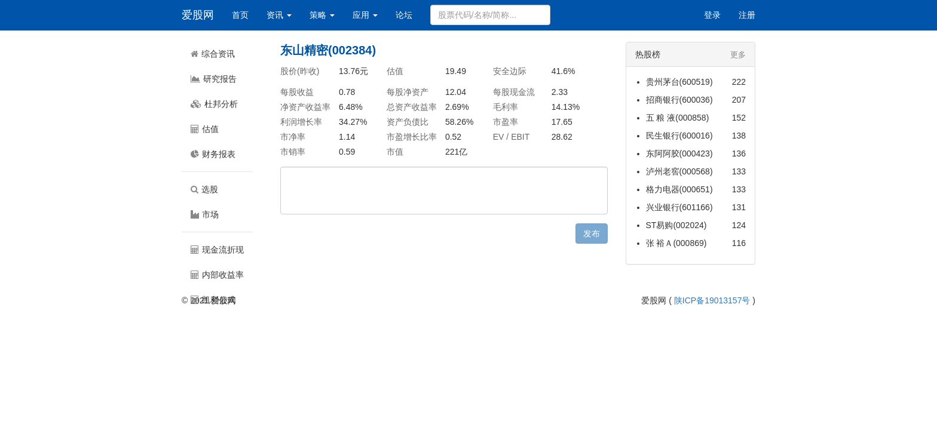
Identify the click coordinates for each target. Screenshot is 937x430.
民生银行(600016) (679, 135)
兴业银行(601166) (679, 207)
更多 (738, 54)
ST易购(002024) (676, 225)
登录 (712, 15)
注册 (747, 15)
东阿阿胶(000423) (679, 153)
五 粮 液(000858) (677, 117)
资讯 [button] (279, 15)
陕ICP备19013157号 (712, 300)
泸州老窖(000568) (679, 171)
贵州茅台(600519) (679, 82)
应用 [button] (365, 15)
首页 (240, 15)
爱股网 (198, 15)
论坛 (404, 15)
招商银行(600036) (679, 100)
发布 (591, 233)
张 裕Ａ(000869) (676, 243)
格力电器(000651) (679, 189)
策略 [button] (322, 15)
